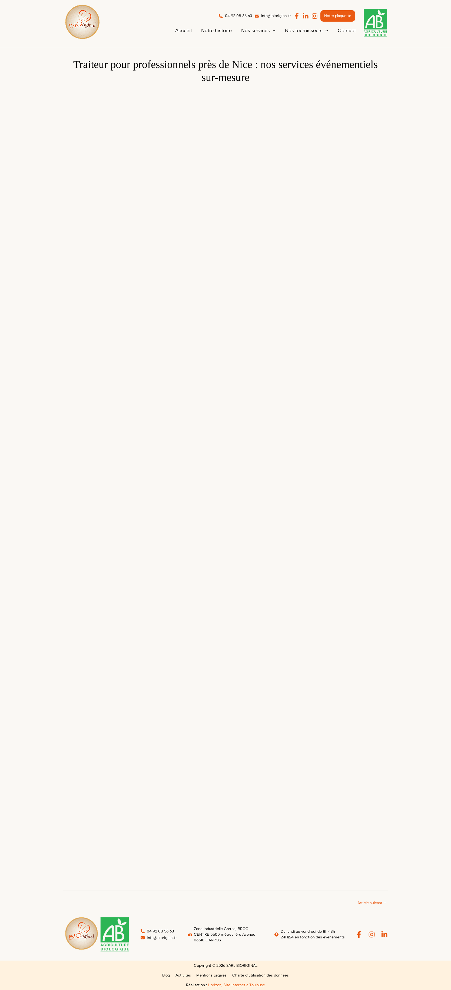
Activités (184, 975)
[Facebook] (359, 934)
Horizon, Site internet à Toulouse (236, 985)
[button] (268, 30)
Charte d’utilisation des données (258, 975)
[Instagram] (371, 934)
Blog (169, 975)
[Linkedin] (384, 934)
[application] (283, 30)
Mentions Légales (210, 975)
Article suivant (372, 903)
